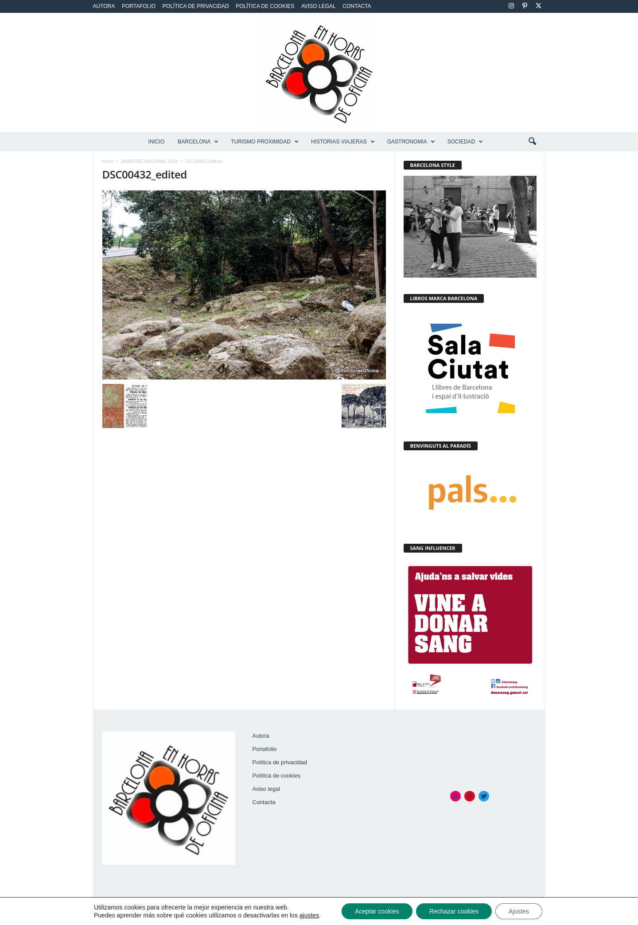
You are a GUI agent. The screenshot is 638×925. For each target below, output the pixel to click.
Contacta (356, 6)
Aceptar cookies (377, 911)
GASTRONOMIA (411, 141)
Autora (104, 6)
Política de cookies (265, 6)
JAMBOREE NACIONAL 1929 (149, 161)
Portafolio (139, 6)
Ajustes (519, 911)
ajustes (309, 915)
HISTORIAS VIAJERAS (343, 141)
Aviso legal (318, 6)
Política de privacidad (196, 6)
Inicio (156, 142)
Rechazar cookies (453, 911)
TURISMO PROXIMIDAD (265, 141)
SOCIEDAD (465, 141)
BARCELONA (198, 141)
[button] (532, 141)
